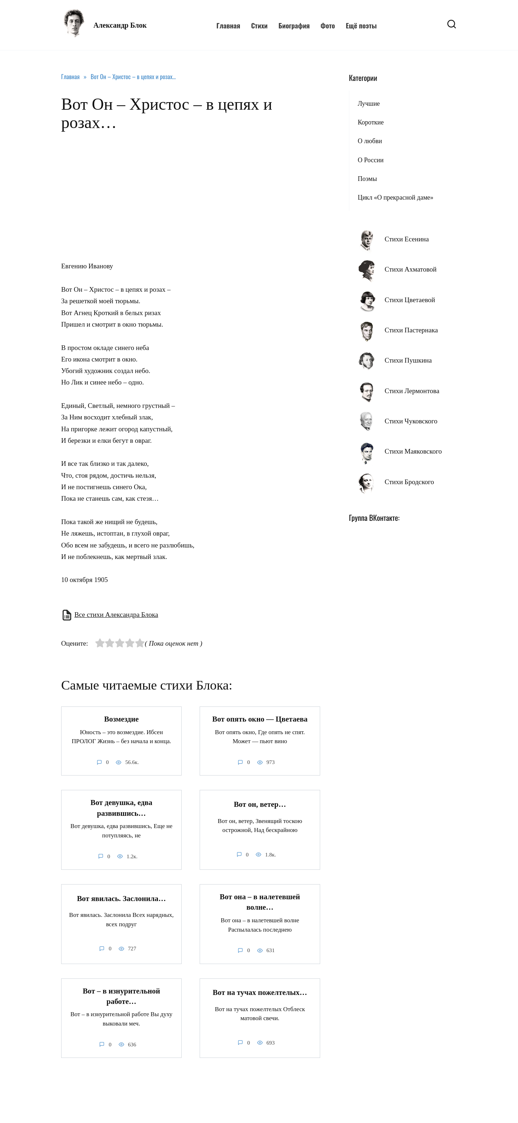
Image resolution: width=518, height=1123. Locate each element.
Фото (328, 25)
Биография (294, 25)
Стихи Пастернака (411, 330)
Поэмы (367, 178)
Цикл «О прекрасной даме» (395, 197)
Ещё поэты (361, 25)
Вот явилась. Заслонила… (121, 898)
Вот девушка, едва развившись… (122, 808)
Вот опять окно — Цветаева (260, 719)
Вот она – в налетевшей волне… (260, 901)
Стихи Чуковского (411, 421)
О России (370, 160)
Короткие (370, 122)
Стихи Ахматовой (410, 269)
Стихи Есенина (407, 239)
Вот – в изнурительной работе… (121, 996)
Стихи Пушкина (408, 360)
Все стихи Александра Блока (116, 614)
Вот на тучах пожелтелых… (260, 992)
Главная (228, 25)
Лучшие (369, 103)
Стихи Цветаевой (410, 300)
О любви (370, 141)
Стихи (259, 25)
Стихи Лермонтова (412, 391)
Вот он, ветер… (260, 804)
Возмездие (121, 719)
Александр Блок (120, 25)
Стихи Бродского (409, 482)
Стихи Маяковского (413, 451)
